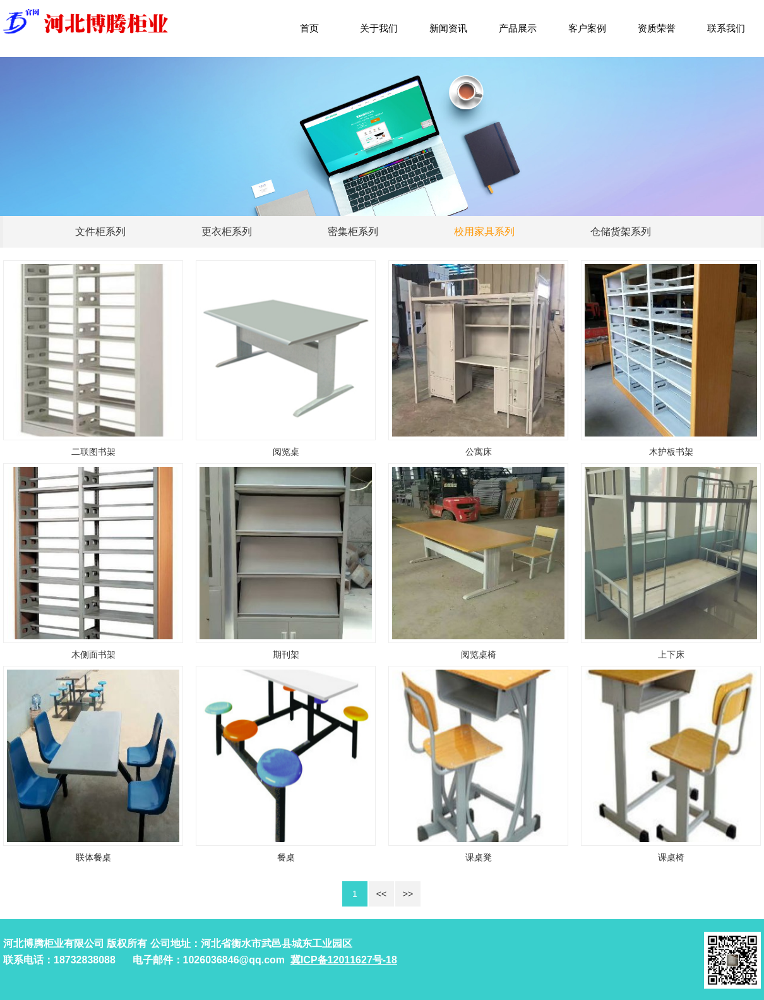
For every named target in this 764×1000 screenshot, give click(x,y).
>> (408, 894)
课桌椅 (671, 857)
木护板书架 (671, 452)
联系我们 (726, 28)
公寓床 (478, 452)
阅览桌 (286, 452)
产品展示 (518, 28)
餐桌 (286, 857)
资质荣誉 (657, 28)
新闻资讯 (448, 28)
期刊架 (286, 654)
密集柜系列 (353, 231)
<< (381, 894)
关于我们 (379, 28)
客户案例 (587, 28)
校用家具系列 (484, 231)
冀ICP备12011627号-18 (343, 960)
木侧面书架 (93, 654)
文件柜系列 (100, 231)
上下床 (671, 654)
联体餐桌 (93, 857)
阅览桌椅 (478, 654)
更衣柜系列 (226, 231)
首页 (309, 28)
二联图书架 (93, 452)
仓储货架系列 (620, 231)
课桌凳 (478, 857)
